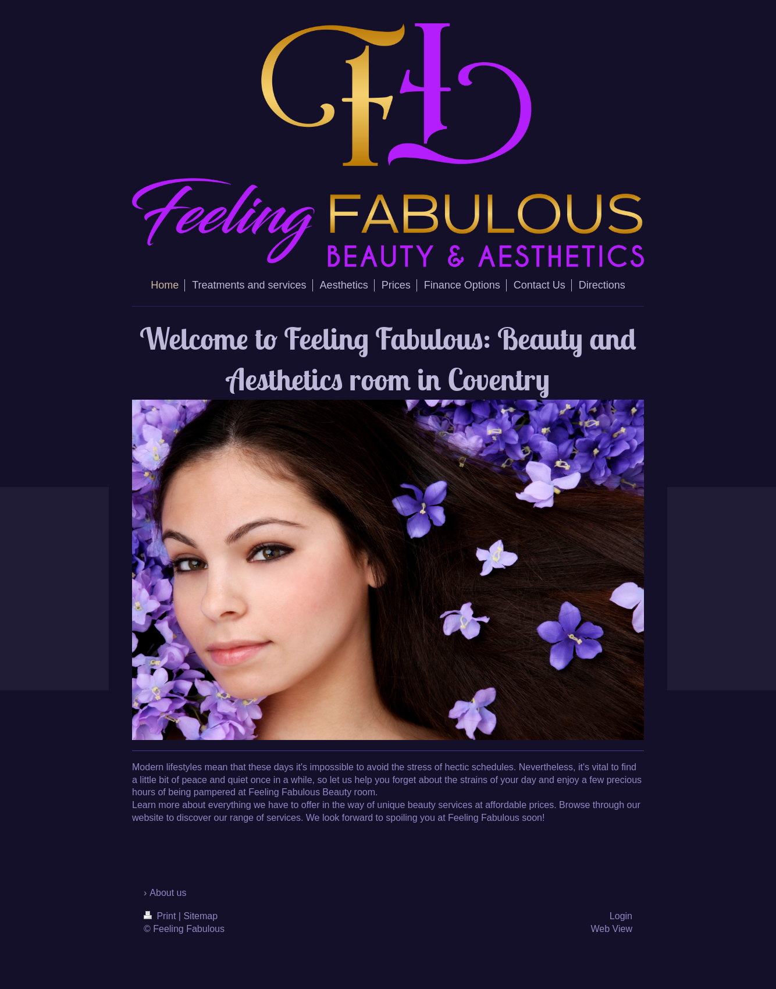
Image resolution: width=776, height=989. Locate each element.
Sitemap (200, 916)
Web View (611, 929)
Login (621, 916)
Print (161, 916)
